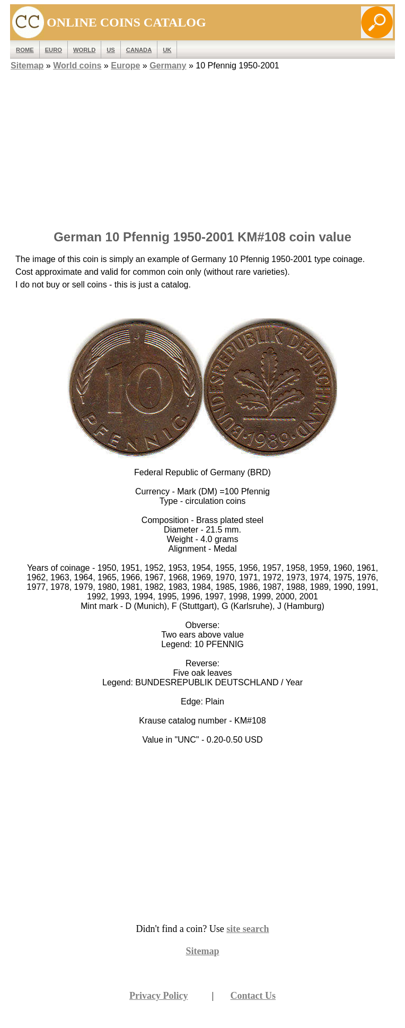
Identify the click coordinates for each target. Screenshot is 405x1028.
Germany (167, 65)
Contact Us (253, 995)
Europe (125, 65)
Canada (139, 50)
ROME (25, 50)
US (111, 50)
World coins (77, 65)
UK (167, 50)
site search (247, 929)
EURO (53, 50)
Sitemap (27, 65)
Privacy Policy (158, 995)
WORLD (84, 50)
